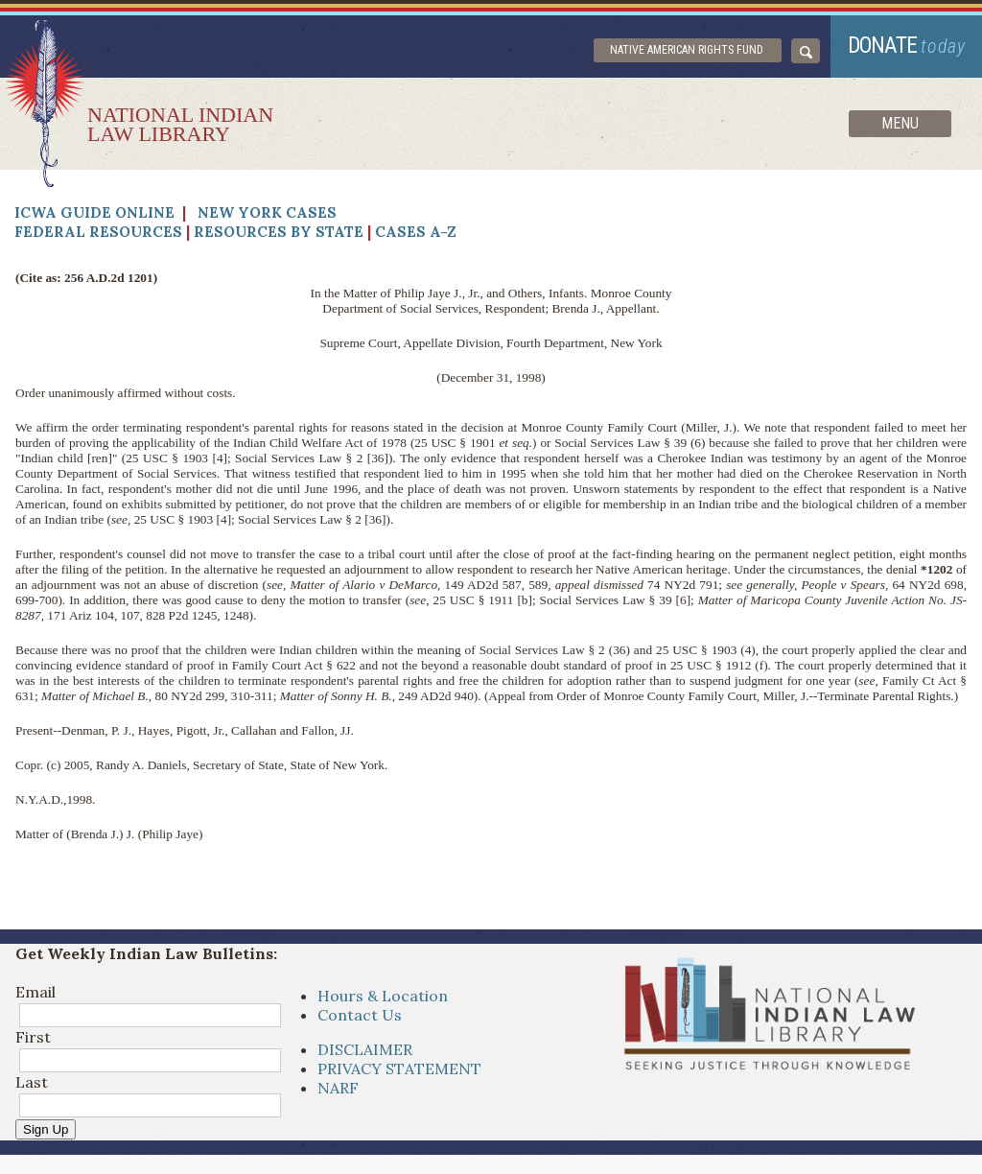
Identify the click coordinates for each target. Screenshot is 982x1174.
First (33, 1036)
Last (31, 1082)
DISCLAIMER (364, 1049)
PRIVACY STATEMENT (399, 1068)
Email (35, 991)
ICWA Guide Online (94, 212)
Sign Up (45, 1129)
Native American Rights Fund (686, 50)
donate (907, 46)
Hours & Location (382, 995)
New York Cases (267, 212)
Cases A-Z (415, 232)
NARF (338, 1087)
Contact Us (359, 1014)
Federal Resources (98, 232)
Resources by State (278, 232)
